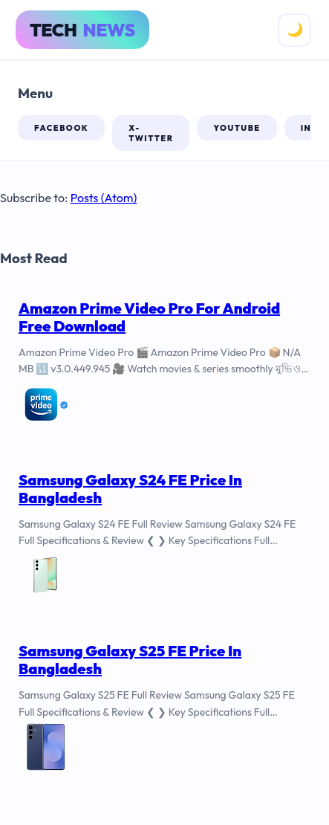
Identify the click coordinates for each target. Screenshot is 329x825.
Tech (82, 30)
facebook (61, 128)
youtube (236, 128)
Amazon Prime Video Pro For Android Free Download (149, 317)
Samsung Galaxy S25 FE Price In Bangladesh (130, 659)
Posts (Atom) (104, 197)
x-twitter (150, 133)
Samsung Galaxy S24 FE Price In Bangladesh (130, 488)
